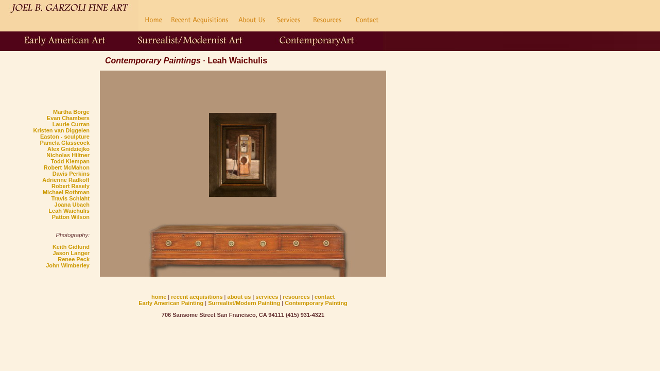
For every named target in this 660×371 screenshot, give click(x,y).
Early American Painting (170, 303)
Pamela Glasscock (65, 143)
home (158, 297)
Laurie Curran (71, 124)
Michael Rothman (66, 192)
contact (325, 297)
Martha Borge (71, 112)
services (266, 297)
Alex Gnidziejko (68, 149)
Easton (49, 136)
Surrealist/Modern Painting (244, 303)
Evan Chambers (68, 118)
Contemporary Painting (316, 303)
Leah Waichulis (69, 211)
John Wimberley (68, 265)
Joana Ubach (72, 204)
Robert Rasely (70, 186)
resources (296, 297)
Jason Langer (71, 253)
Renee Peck (74, 259)
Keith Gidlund (71, 247)
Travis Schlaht (70, 198)
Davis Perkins (71, 174)
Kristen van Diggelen (61, 130)
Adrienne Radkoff (66, 180)
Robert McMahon (67, 167)
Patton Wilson (71, 217)
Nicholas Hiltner (68, 155)
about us (240, 297)
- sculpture (74, 136)
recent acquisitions (196, 297)
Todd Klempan (70, 161)
